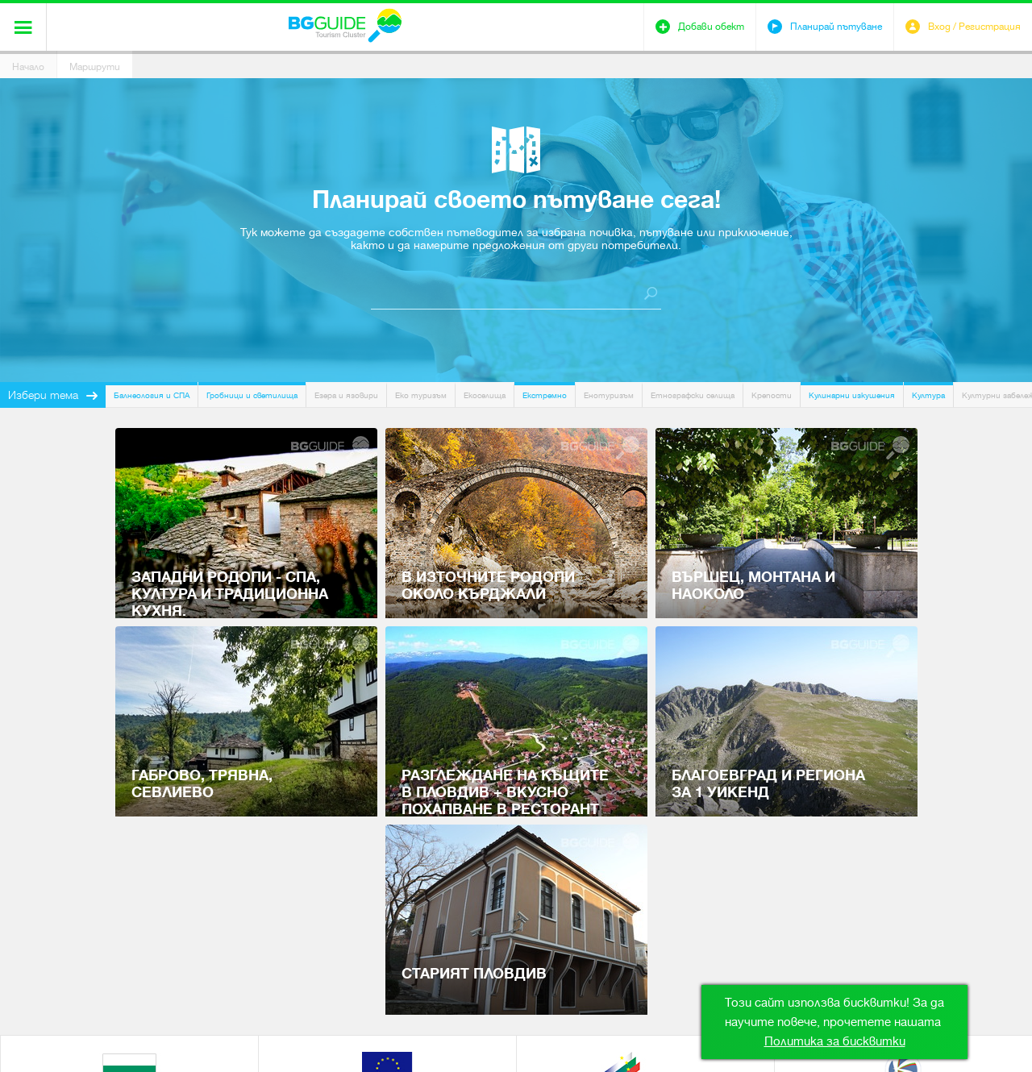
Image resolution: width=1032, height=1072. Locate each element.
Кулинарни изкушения (852, 395)
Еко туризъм (421, 395)
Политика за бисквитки (834, 1041)
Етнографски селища (692, 395)
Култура (928, 395)
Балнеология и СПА (151, 395)
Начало (28, 67)
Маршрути (94, 67)
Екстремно (544, 395)
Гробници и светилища (252, 395)
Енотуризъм (609, 395)
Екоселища (485, 395)
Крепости (771, 395)
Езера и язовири (346, 395)
